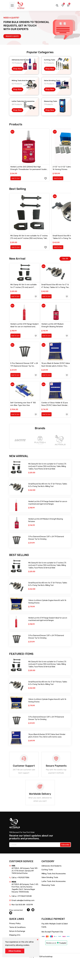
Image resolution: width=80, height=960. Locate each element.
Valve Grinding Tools (49, 877)
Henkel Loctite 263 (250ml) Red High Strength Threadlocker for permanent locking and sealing (29, 168)
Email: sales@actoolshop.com (23, 900)
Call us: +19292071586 (20, 878)
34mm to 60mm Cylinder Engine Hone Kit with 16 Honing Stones (47, 601)
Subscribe (65, 845)
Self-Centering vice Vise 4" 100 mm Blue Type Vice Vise (23, 404)
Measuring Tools (48, 885)
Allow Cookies (14, 951)
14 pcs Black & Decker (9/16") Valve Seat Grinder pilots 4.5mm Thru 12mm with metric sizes (55, 364)
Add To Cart (16, 178)
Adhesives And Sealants (51, 866)
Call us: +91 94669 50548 (22, 896)
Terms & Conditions (17, 927)
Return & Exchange (17, 931)
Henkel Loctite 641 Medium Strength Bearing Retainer (52, 325)
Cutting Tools (47, 870)
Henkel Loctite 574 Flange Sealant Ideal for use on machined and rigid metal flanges (24, 325)
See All (65, 259)
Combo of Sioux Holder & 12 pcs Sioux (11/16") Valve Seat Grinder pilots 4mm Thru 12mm (54, 404)
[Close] (37, 939)
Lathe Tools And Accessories (53, 881)
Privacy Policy (15, 923)
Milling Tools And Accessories (53, 874)
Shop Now (17, 69)
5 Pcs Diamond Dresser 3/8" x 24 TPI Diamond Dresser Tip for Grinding (24, 364)
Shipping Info (14, 935)
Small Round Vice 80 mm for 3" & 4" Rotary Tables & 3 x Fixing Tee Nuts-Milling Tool (55, 286)
